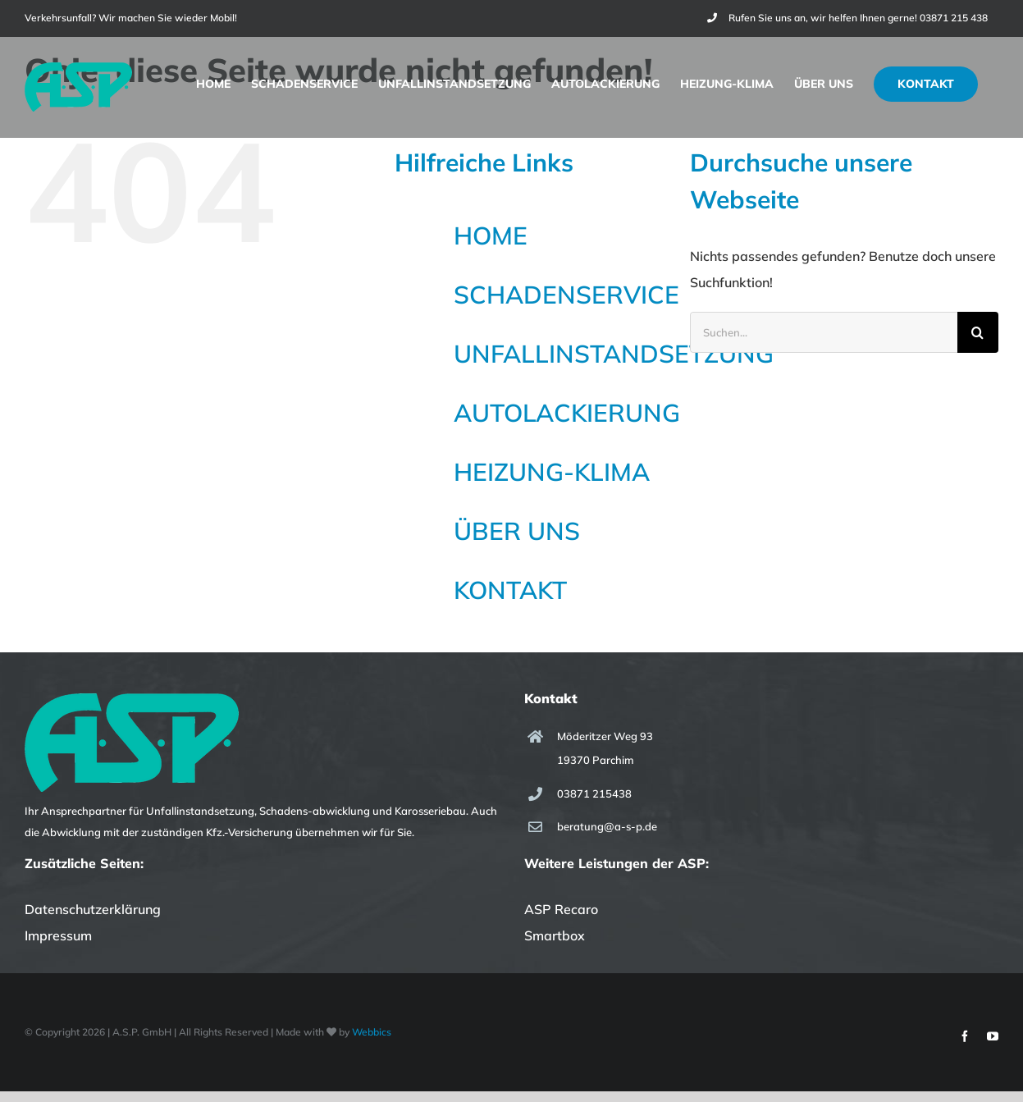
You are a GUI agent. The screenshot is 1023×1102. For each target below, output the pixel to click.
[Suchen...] (823, 332)
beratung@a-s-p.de (607, 826)
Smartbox (554, 935)
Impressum (58, 935)
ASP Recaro (561, 909)
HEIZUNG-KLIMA (552, 471)
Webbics (371, 1032)
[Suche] (977, 332)
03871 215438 (594, 793)
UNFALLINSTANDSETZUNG (614, 353)
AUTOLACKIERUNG (567, 412)
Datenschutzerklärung (93, 909)
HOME (490, 235)
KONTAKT (510, 590)
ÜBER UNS (517, 530)
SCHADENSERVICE (566, 294)
